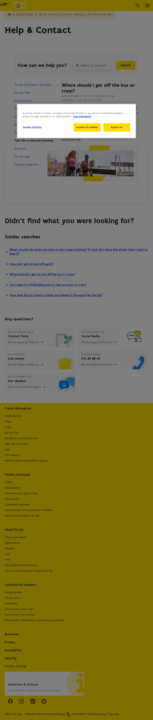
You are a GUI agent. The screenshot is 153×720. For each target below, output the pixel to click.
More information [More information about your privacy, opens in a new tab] (82, 116)
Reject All (117, 127)
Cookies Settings (32, 127)
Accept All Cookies (87, 127)
